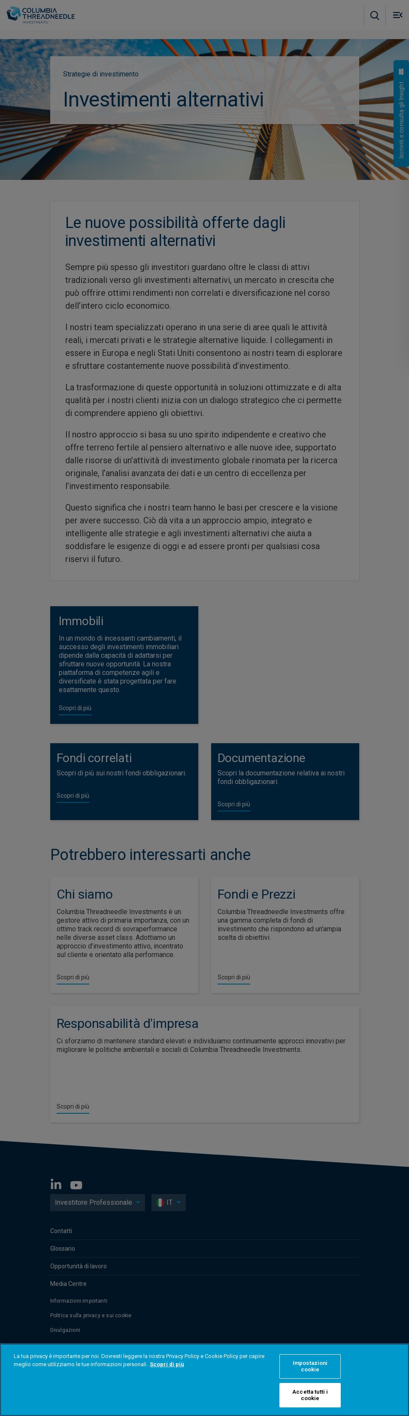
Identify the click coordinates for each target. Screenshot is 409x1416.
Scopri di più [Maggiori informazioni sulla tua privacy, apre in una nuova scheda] (167, 1364)
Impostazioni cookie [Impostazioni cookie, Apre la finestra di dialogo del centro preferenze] (310, 1366)
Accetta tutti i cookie (310, 1395)
